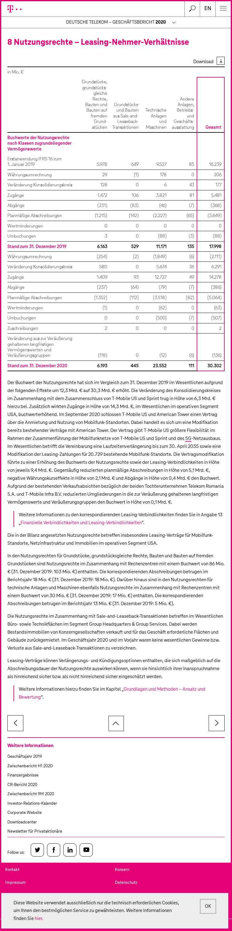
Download (203, 61)
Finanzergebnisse (22, 775)
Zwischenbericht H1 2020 (30, 766)
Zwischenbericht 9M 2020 (30, 794)
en (207, 9)
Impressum (15, 882)
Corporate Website (24, 813)
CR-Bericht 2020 (22, 785)
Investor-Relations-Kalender (32, 803)
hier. (39, 918)
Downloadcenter (22, 822)
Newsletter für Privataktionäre (34, 831)
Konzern (122, 870)
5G (188, 438)
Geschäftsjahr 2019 (24, 756)
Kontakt (12, 870)
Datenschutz (126, 882)
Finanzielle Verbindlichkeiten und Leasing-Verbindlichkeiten (81, 522)
